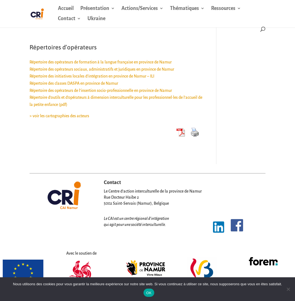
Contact (66, 19)
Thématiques (184, 8)
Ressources (223, 8)
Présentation (94, 8)
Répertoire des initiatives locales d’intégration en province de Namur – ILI (92, 76)
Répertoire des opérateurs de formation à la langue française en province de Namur (101, 62)
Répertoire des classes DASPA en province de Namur (74, 83)
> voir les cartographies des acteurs (59, 116)
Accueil (66, 8)
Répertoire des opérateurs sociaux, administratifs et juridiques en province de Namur (102, 69)
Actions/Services (139, 8)
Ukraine (96, 19)
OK (149, 293)
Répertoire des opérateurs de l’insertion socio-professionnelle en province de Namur (101, 90)
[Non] (288, 289)
